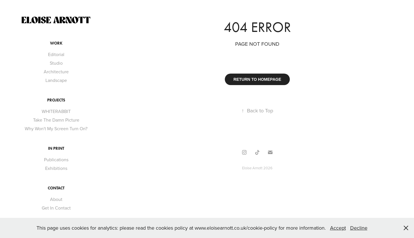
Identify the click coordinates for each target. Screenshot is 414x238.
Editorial (56, 54)
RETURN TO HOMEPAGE (257, 79)
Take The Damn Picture (56, 120)
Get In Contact (56, 208)
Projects (56, 100)
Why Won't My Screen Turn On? (56, 128)
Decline (358, 227)
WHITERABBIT (56, 111)
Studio (56, 63)
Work (56, 43)
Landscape (56, 80)
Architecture (56, 71)
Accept (338, 227)
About (56, 199)
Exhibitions (56, 168)
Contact (56, 188)
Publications (56, 159)
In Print (56, 148)
